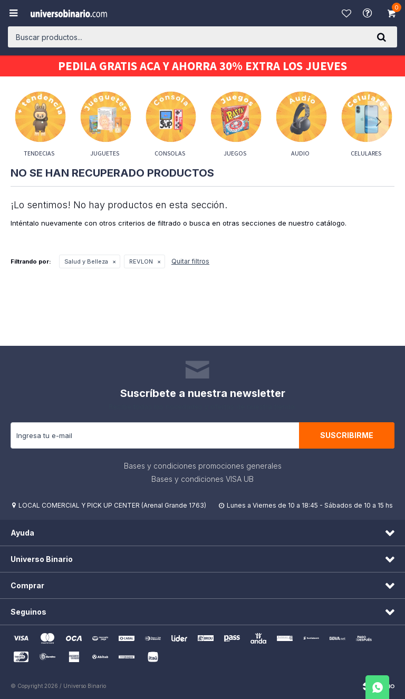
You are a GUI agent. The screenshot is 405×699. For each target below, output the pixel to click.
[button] (381, 36)
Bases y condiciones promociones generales (203, 465)
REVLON (141, 261)
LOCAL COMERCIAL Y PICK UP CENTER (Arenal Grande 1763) (112, 505)
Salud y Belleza (86, 261)
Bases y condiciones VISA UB (202, 478)
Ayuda (369, 13)
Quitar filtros (190, 261)
